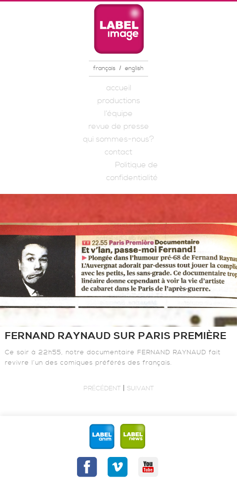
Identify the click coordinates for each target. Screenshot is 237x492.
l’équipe (118, 113)
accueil (118, 88)
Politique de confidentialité (132, 171)
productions (118, 101)
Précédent (102, 388)
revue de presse (118, 126)
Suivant (140, 388)
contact (118, 152)
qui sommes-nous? (118, 139)
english (134, 68)
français (104, 68)
